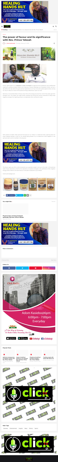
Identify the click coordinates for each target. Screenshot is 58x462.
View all (53, 201)
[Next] (56, 29)
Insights (21, 428)
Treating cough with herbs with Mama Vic (48, 358)
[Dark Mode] (53, 26)
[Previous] (54, 29)
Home (4, 34)
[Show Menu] (2, 26)
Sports (36, 428)
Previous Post (5, 260)
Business (6, 428)
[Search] (56, 26)
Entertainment (13, 428)
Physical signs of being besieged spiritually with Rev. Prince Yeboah (13, 216)
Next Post (53, 260)
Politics (31, 428)
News (26, 428)
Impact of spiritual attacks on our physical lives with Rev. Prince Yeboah (26, 29)
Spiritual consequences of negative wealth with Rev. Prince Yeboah (9, 358)
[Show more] (30, 195)
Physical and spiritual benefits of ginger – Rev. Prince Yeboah (35, 358)
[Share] (54, 43)
